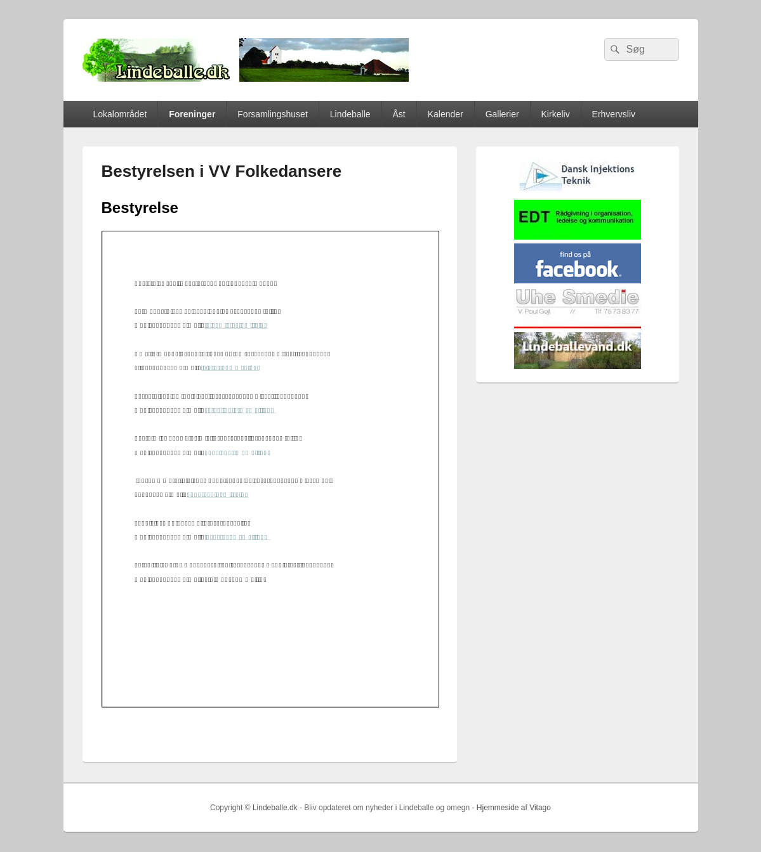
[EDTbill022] (577, 237)
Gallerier (502, 114)
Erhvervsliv (613, 114)
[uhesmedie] (577, 325)
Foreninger (192, 114)
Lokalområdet (120, 114)
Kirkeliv (555, 114)
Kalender (445, 114)
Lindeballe (350, 114)
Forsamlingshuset (272, 114)
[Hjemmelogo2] (577, 193)
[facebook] (577, 280)
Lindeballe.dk (275, 807)
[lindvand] (577, 366)
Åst (399, 114)
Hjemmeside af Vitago (514, 807)
